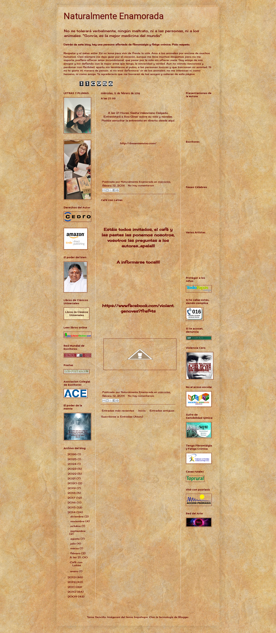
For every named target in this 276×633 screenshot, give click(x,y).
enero (74, 571)
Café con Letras (111, 200)
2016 (72, 502)
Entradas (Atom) (131, 416)
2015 (72, 507)
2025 (72, 459)
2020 (72, 483)
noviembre (77, 521)
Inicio (142, 410)
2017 (71, 497)
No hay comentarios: (141, 185)
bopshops (141, 617)
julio (73, 543)
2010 (72, 591)
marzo (75, 548)
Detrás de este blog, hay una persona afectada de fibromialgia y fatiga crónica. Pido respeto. (127, 44)
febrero (75, 553)
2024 (72, 463)
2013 (72, 577)
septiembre (78, 530)
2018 (72, 492)
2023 (72, 468)
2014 (72, 512)
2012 (72, 582)
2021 (72, 478)
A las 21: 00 (108, 98)
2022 (72, 473)
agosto (75, 538)
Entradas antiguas (162, 410)
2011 (71, 586)
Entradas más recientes (118, 410)
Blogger (183, 617)
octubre (76, 525)
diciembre (77, 516)
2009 (72, 596)
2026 (72, 454)
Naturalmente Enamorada (114, 16)
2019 (72, 488)
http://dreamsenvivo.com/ (138, 143)
